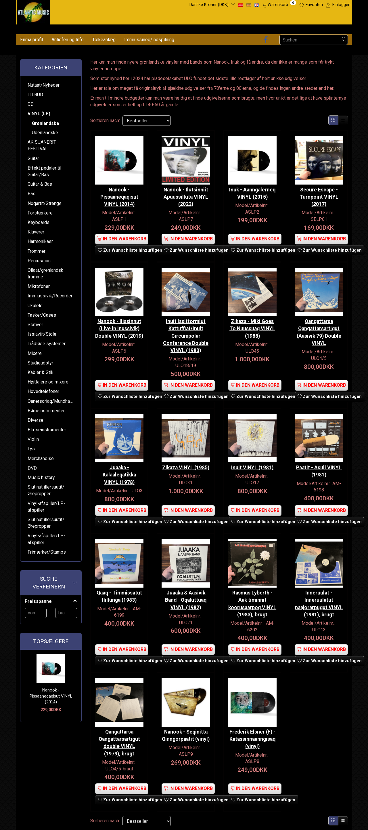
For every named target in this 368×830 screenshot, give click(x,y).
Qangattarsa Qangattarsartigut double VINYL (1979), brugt (119, 741)
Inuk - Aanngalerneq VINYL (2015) (252, 192)
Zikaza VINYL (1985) (185, 467)
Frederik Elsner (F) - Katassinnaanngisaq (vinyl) (252, 738)
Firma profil (31, 39)
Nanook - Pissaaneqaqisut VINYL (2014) (51, 696)
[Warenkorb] (279, 5)
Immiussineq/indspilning (149, 39)
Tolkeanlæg (104, 39)
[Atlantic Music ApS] (33, 11)
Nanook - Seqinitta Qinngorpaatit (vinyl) (186, 738)
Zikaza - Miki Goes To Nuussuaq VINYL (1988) (252, 328)
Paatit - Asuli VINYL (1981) (319, 470)
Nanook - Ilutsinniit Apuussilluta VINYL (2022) (186, 196)
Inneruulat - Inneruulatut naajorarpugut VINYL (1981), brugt (319, 602)
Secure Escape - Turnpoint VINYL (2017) (319, 196)
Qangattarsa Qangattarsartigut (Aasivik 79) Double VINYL (319, 331)
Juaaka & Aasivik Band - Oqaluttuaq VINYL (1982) (185, 599)
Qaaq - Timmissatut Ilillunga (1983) (119, 595)
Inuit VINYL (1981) (252, 467)
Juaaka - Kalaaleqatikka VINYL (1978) (119, 474)
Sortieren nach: (105, 120)
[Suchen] (344, 40)
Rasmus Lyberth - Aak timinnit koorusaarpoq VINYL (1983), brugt (252, 602)
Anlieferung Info (67, 39)
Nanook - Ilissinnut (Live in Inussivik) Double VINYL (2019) (119, 331)
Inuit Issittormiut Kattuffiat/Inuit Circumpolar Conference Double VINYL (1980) (185, 335)
